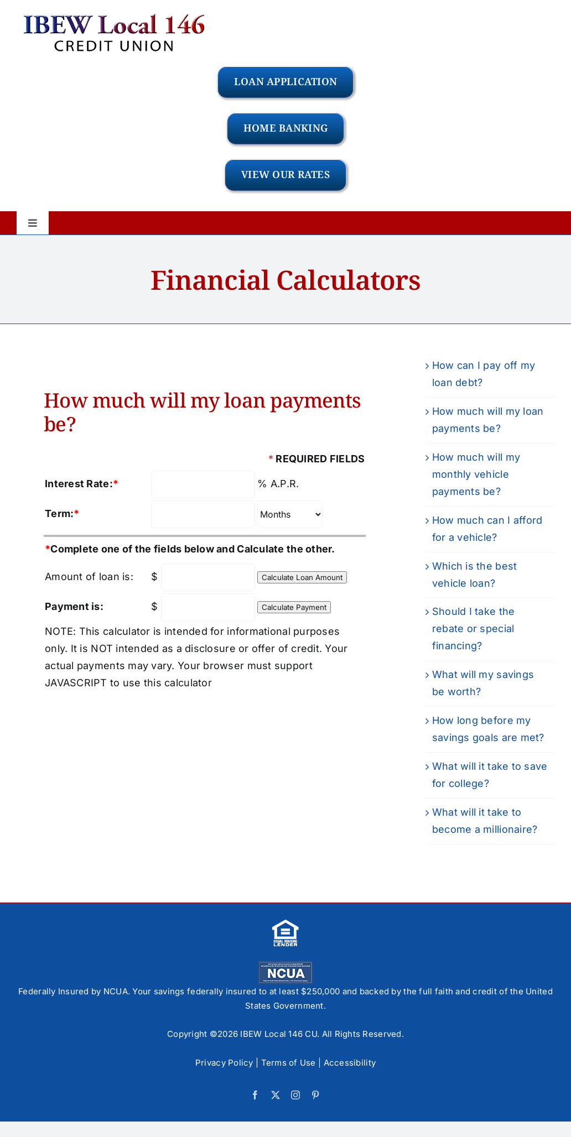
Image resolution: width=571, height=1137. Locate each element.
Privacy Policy (224, 1062)
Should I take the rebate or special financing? (473, 628)
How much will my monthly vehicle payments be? (476, 474)
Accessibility (350, 1062)
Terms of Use (288, 1062)
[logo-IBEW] (114, 13)
